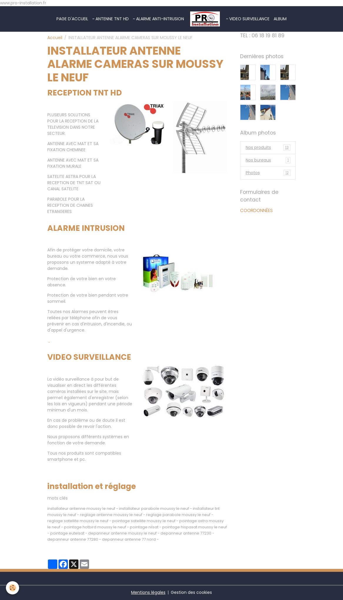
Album (280, 19)
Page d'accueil (72, 19)
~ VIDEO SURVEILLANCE (248, 19)
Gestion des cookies (191, 592)
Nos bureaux (268, 160)
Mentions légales (148, 592)
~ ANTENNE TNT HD (110, 19)
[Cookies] (12, 587)
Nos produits (268, 147)
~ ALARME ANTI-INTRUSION (158, 19)
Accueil (54, 38)
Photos (268, 173)
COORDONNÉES (256, 210)
